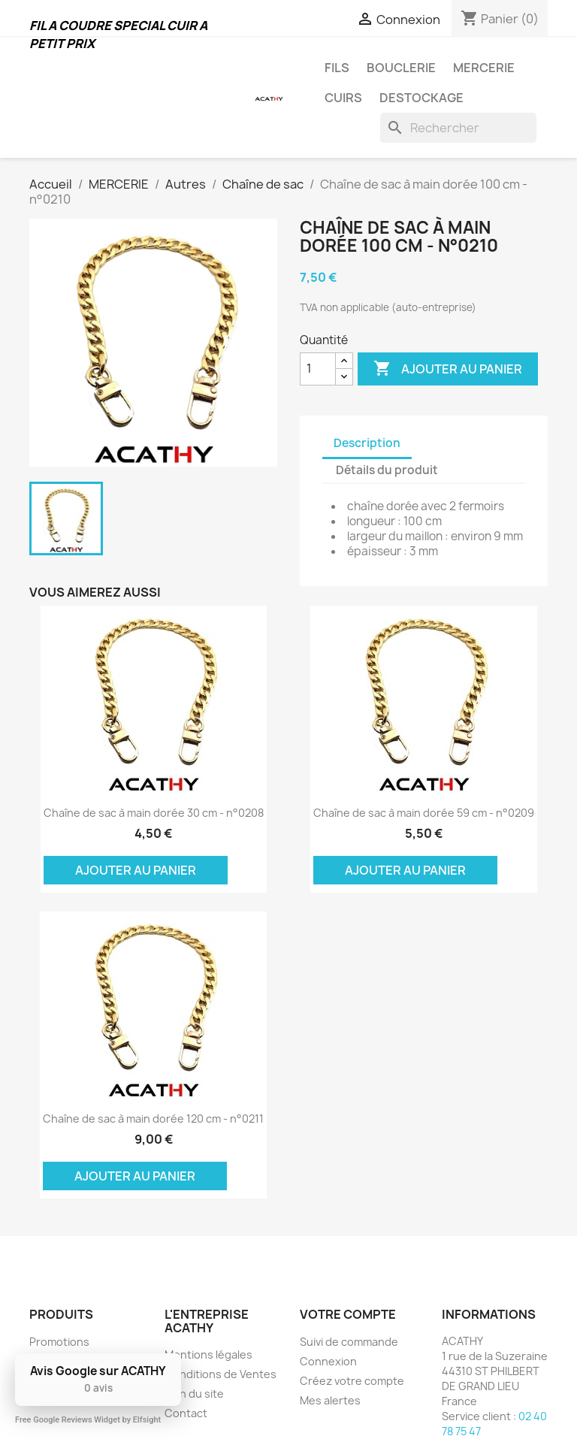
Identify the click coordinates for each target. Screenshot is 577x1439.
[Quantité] (318, 368)
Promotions (59, 1342)
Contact (186, 1413)
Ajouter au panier (447, 369)
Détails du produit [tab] (387, 470)
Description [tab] (367, 443)
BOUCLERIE (401, 67)
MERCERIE (484, 67)
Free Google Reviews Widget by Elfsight (88, 1420)
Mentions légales (208, 1354)
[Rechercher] (458, 128)
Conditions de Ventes (220, 1374)
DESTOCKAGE (421, 97)
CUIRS (343, 97)
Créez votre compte (352, 1381)
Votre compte (348, 1314)
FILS (337, 67)
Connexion (328, 1361)
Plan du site (194, 1393)
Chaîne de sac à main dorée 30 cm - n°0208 (154, 813)
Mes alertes (330, 1400)
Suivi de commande (349, 1342)
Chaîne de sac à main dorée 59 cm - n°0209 (423, 813)
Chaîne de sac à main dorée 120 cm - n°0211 (153, 1118)
